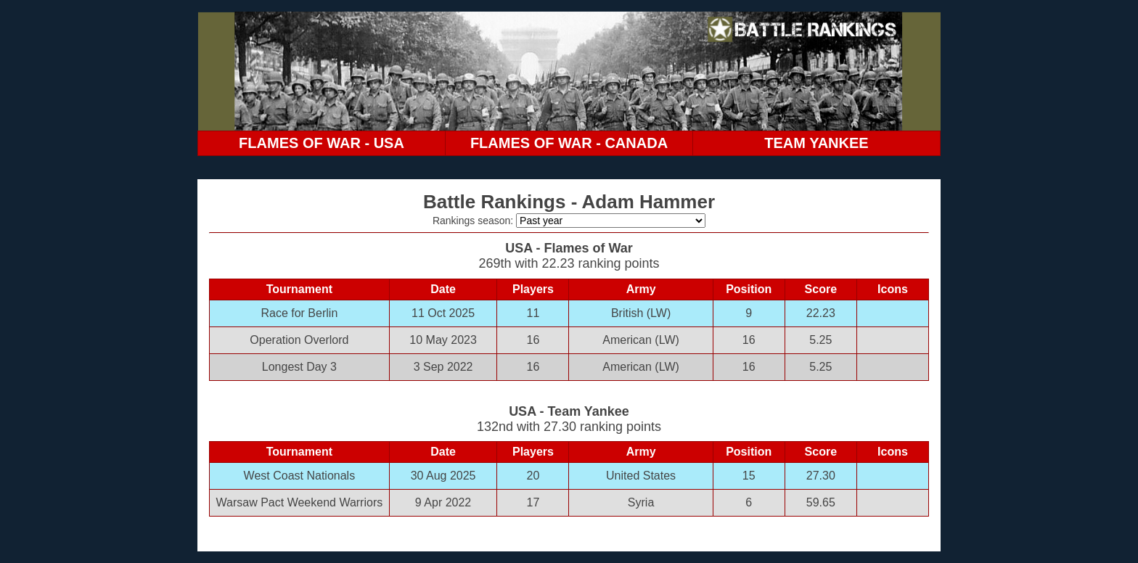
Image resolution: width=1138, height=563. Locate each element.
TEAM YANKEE (816, 143)
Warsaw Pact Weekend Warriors (299, 502)
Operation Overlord (299, 340)
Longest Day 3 (299, 367)
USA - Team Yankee (569, 411)
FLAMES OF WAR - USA (321, 143)
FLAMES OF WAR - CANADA (569, 143)
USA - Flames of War (569, 248)
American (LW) (640, 340)
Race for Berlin (299, 313)
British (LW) (641, 313)
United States (641, 475)
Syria (641, 502)
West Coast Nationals (300, 475)
